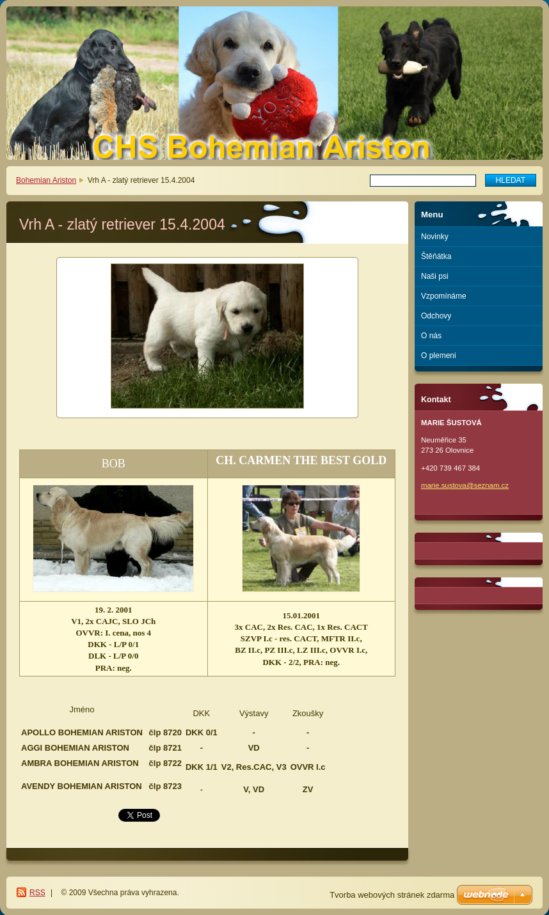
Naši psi (435, 276)
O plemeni (438, 355)
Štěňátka (436, 256)
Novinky (435, 236)
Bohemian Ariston (46, 180)
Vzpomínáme (443, 296)
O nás (431, 335)
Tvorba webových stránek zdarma (392, 895)
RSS (37, 892)
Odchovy (436, 315)
